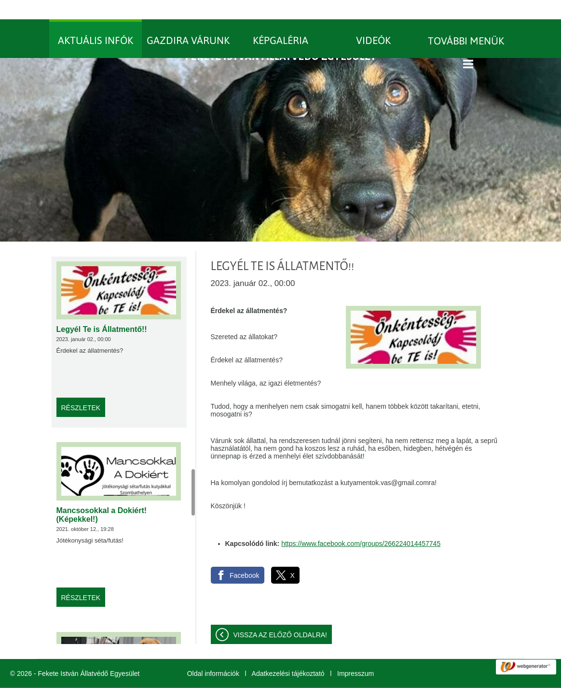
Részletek (81, 388)
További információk (389, 678)
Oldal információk (213, 654)
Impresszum (355, 654)
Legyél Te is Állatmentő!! (101, 310)
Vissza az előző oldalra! (280, 615)
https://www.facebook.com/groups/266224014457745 (360, 524)
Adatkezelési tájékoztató (288, 654)
